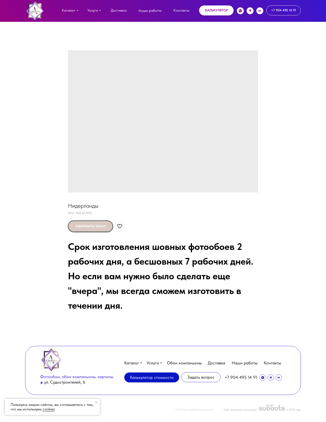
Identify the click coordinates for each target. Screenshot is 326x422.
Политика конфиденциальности (194, 409)
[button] (216, 10)
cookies (49, 409)
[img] (34, 11)
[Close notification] (96, 402)
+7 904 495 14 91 (241, 377)
